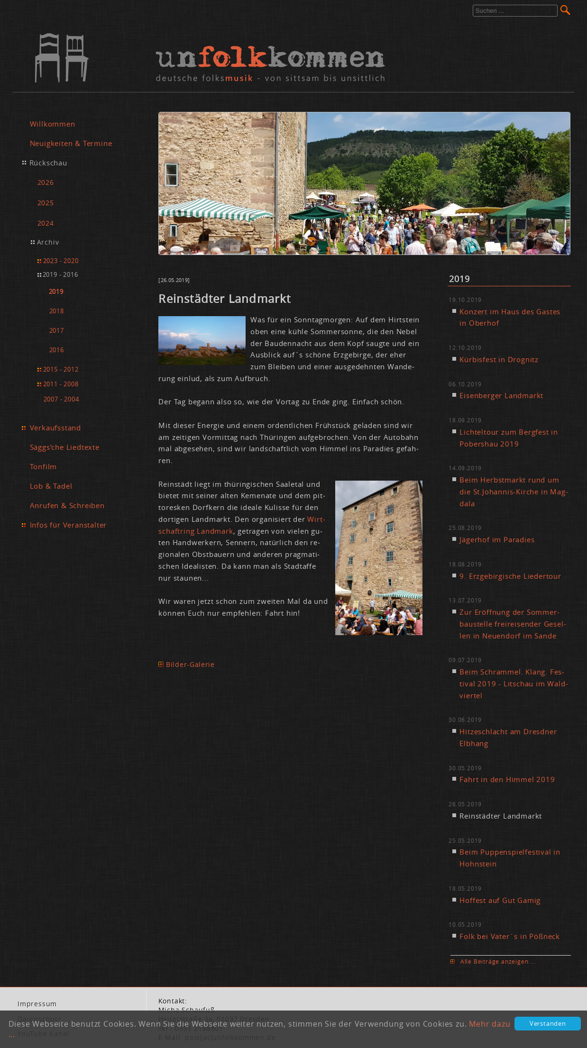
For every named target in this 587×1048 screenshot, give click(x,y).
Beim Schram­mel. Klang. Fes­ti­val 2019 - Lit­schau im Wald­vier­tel (513, 683)
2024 (45, 223)
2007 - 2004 (61, 399)
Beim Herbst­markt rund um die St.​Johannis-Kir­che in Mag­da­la (513, 491)
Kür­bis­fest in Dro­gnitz (499, 359)
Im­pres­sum (37, 1004)
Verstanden (548, 1024)
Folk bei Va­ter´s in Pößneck (509, 936)
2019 (56, 292)
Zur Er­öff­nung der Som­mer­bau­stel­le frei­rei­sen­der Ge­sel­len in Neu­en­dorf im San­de (512, 623)
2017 (56, 331)
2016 (56, 350)
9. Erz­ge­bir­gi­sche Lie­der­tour (510, 576)
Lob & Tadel (51, 486)
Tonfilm (43, 466)
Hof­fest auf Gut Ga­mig (500, 900)
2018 (56, 311)
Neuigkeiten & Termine (71, 143)
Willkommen (52, 123)
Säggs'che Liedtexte (65, 447)
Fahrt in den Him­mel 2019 (507, 779)
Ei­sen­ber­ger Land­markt (501, 395)
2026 (45, 182)
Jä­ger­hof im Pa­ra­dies (496, 539)
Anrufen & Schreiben (67, 505)
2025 (45, 202)
